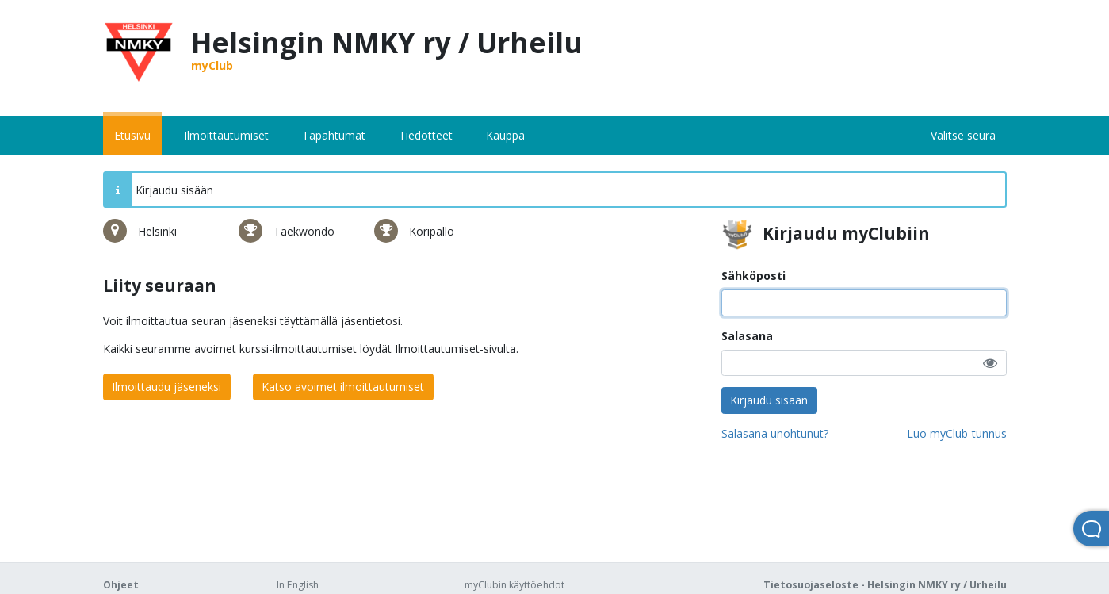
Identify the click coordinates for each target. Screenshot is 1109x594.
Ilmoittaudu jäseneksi (166, 386)
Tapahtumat (333, 135)
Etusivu (132, 135)
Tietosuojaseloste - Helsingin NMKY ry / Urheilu (885, 585)
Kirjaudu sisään (769, 400)
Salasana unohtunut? (774, 433)
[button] (990, 363)
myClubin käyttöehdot (514, 585)
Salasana (747, 335)
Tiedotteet (426, 135)
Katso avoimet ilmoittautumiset (343, 386)
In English (298, 585)
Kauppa (505, 135)
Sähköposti (753, 275)
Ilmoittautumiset (226, 135)
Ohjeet (121, 585)
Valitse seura (963, 135)
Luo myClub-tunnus (957, 433)
